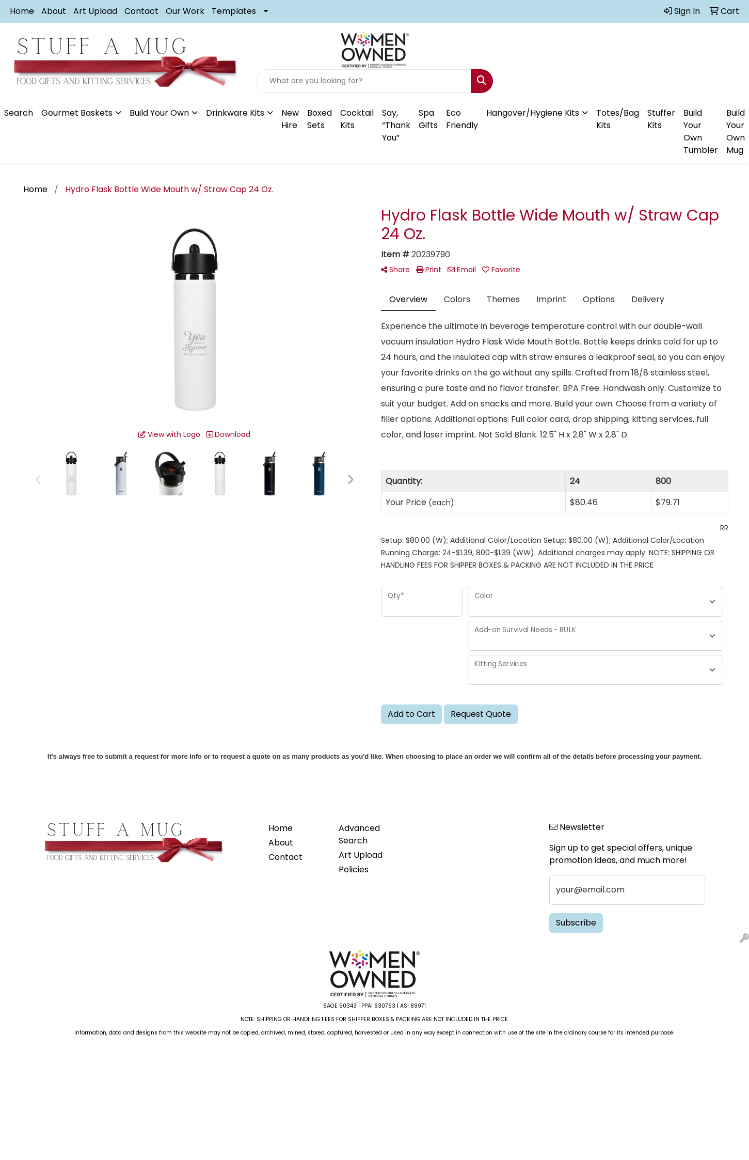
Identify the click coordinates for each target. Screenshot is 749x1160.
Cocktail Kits (357, 119)
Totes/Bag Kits (617, 119)
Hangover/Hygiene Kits (532, 113)
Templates (234, 11)
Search (18, 113)
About (53, 11)
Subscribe (576, 923)
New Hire (290, 119)
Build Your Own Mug (735, 131)
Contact (141, 11)
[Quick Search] (364, 81)
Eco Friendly (462, 119)
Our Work (185, 11)
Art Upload (95, 11)
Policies (354, 869)
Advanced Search (359, 834)
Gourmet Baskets (77, 113)
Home (22, 11)
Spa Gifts (428, 119)
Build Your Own (159, 113)
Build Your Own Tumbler (700, 131)
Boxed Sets (319, 119)
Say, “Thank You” (396, 125)
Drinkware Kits (235, 113)
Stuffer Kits (661, 119)
